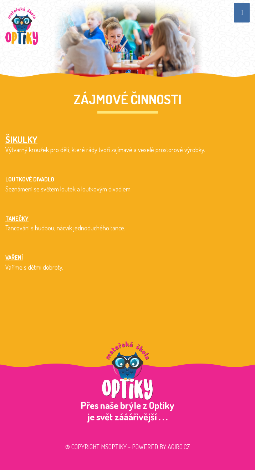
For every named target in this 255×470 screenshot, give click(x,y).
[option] (127, 38)
